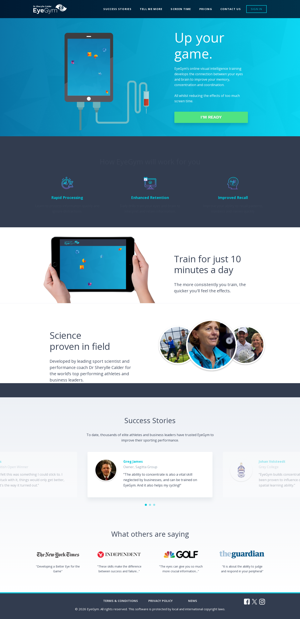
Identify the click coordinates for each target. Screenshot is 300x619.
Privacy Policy (161, 602)
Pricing (205, 9)
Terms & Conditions (117, 602)
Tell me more (151, 9)
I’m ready (206, 118)
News (197, 602)
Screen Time (181, 9)
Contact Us (230, 9)
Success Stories (117, 9)
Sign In (256, 9)
